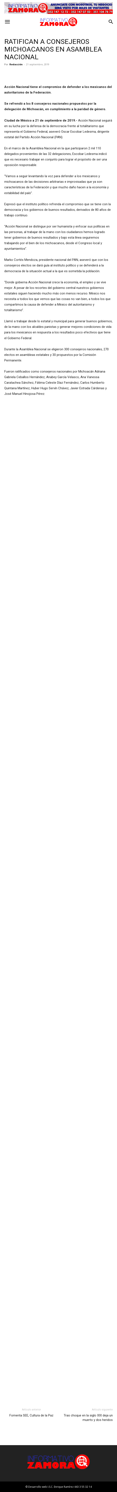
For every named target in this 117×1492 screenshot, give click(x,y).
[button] (7, 22)
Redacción (16, 64)
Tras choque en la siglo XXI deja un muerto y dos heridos (88, 1417)
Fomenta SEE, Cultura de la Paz (31, 1415)
